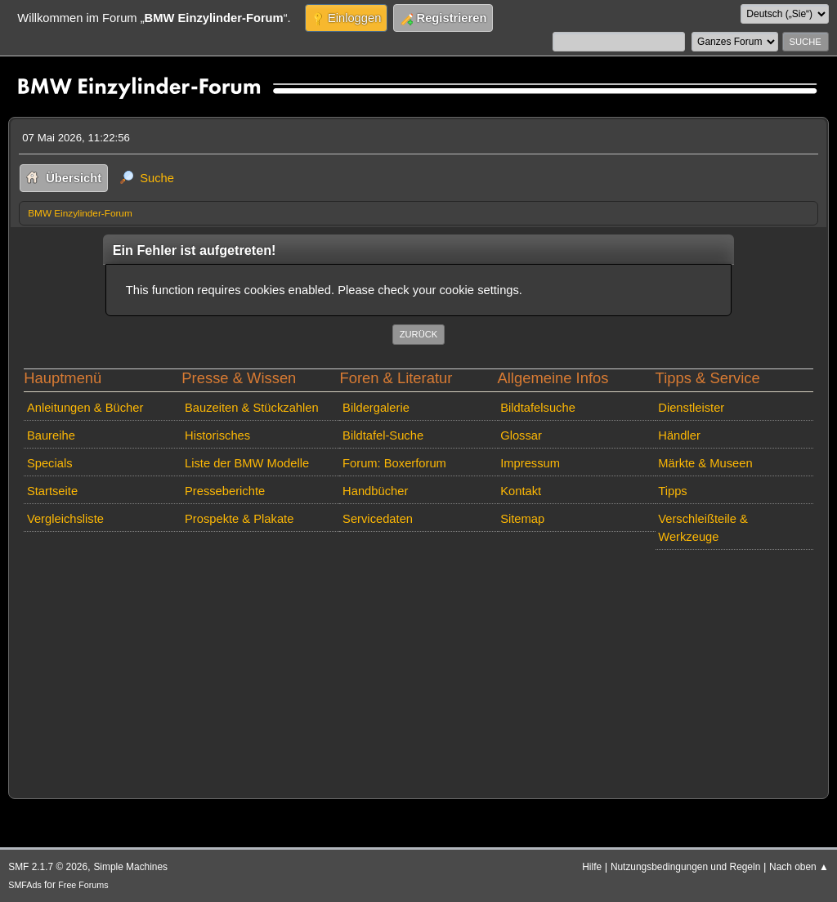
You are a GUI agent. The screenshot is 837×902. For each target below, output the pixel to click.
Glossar (521, 435)
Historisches (217, 435)
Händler (679, 435)
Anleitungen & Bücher (85, 407)
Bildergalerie (376, 407)
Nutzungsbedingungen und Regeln (685, 867)
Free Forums (83, 885)
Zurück (419, 334)
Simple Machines (130, 867)
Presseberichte (225, 491)
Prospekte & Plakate (239, 518)
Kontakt (520, 491)
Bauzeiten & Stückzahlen (252, 407)
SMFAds (25, 885)
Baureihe (51, 435)
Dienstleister (691, 407)
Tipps (672, 491)
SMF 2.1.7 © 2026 (47, 867)
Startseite (52, 491)
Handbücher (375, 491)
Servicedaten (377, 518)
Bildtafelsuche (537, 407)
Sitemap (522, 518)
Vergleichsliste (65, 518)
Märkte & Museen (705, 463)
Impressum (530, 463)
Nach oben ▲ (799, 867)
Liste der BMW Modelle (247, 463)
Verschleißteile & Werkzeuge (703, 527)
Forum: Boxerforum (394, 463)
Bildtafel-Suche (382, 435)
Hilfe (592, 867)
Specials (50, 463)
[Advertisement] (418, 670)
